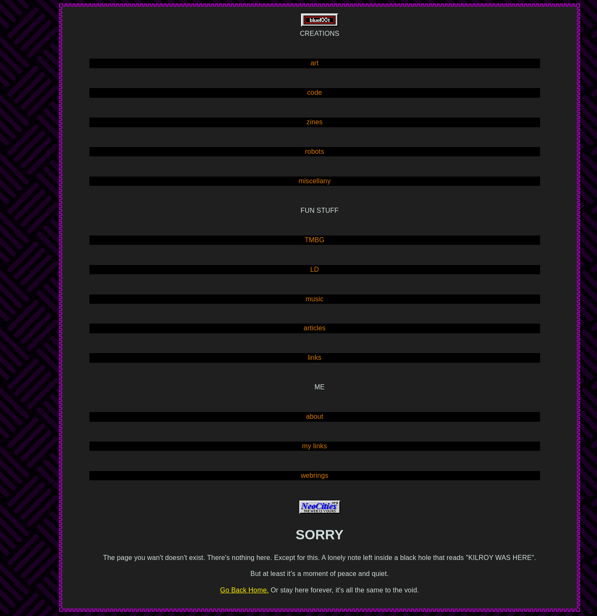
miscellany (314, 181)
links (315, 357)
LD (314, 269)
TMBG (315, 240)
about (314, 416)
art (315, 63)
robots (314, 151)
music (315, 299)
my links (314, 446)
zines (315, 122)
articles (314, 328)
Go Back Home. (244, 590)
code (314, 92)
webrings (314, 475)
